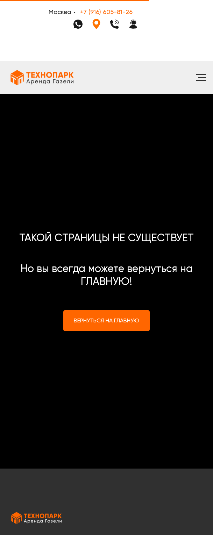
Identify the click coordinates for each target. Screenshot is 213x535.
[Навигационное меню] (201, 77)
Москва (60, 11)
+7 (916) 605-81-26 (106, 11)
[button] (133, 24)
